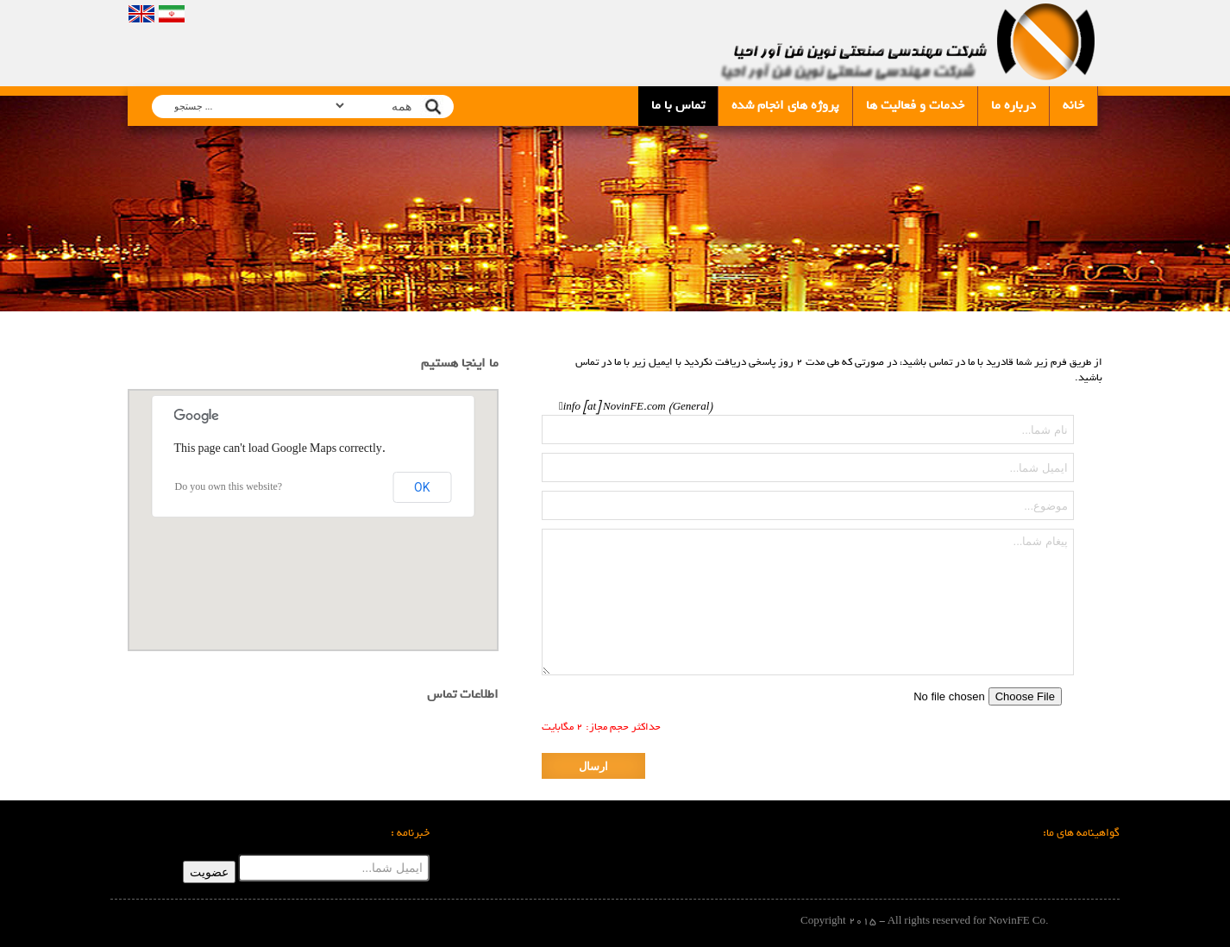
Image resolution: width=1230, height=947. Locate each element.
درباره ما (1013, 105)
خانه (1073, 105)
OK (422, 487)
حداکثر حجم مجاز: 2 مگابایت (601, 727)
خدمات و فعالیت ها (915, 105)
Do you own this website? (229, 487)
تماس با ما (678, 105)
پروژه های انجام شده (785, 105)
